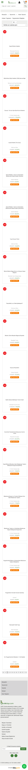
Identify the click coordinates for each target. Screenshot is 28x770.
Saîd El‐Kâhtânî (14, 179)
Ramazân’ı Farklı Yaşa (14, 624)
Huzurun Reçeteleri (14, 367)
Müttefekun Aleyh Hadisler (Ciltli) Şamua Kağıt (14, 78)
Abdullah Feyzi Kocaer (14, 404)
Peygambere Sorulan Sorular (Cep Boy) (14, 592)
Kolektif (14, 597)
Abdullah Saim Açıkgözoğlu (14, 276)
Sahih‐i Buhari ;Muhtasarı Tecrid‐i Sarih (15, 399)
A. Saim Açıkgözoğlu (14, 115)
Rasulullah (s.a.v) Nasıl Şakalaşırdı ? (14, 303)
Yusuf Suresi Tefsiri (14, 239)
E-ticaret (10, 768)
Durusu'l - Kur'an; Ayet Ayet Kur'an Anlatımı (15, 110)
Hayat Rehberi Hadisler (14, 46)
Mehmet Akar (14, 147)
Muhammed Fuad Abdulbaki (14, 83)
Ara (25, 6)
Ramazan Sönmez (14, 51)
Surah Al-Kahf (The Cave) (15, 142)
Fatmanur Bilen (14, 308)
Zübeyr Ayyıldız (14, 372)
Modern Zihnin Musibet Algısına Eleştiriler (14, 335)
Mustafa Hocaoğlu (14, 436)
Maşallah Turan (14, 340)
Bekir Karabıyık (14, 629)
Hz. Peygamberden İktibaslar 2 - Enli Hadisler (14, 657)
